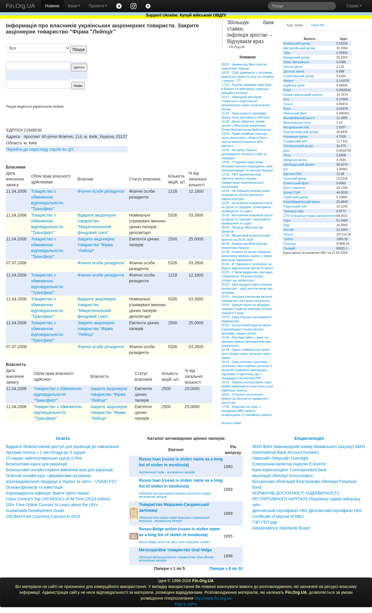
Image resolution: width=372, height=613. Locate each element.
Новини (52, 5)
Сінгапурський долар (298, 146)
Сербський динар (295, 197)
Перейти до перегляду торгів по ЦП (39, 149)
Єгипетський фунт (296, 183)
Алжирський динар (296, 43)
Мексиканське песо (297, 122)
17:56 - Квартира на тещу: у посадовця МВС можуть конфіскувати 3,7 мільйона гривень (246, 411)
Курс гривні (295, 25)
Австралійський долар (299, 48)
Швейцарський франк (298, 164)
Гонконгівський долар (298, 76)
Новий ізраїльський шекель (303, 94)
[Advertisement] (168, 74)
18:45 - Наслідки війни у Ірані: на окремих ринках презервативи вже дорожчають (246, 341)
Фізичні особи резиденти (101, 191)
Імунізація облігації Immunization (282, 475)
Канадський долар (296, 57)
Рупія (287, 90)
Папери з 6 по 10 (226, 568)
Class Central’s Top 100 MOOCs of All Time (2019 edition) (58, 499)
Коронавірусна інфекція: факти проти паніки (47, 493)
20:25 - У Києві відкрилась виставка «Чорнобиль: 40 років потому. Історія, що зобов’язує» (246, 276)
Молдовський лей (296, 127)
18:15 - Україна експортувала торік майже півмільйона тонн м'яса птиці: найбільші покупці (247, 386)
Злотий (288, 229)
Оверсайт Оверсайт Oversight (280, 458)
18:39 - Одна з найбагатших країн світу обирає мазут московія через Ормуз (246, 353)
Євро (287, 220)
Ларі (286, 225)
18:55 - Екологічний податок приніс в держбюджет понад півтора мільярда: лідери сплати (246, 329)
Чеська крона (292, 66)
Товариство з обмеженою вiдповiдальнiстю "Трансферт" (58, 394)
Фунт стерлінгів (294, 187)
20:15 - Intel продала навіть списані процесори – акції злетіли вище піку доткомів (247, 288)
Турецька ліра (293, 211)
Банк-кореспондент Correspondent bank (289, 469)
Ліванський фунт (295, 113)
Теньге (288, 104)
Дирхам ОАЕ (292, 174)
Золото (288, 234)
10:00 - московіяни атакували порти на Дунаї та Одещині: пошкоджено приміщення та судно (246, 207)
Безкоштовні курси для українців (36, 464)
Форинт (288, 80)
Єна (286, 99)
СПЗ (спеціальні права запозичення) (309, 215)
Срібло (288, 239)
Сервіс (354, 5)
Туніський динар (295, 178)
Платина (289, 243)
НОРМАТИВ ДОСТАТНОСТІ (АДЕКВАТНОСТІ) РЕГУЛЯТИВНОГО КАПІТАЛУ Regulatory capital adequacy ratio (306, 499)
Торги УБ (317, 25)
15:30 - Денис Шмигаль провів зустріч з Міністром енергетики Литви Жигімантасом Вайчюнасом (245, 125)
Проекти (98, 5)
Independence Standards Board (281, 528)
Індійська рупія (294, 85)
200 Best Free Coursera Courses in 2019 (43, 516)
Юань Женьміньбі (296, 62)
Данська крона (293, 71)
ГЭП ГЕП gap (264, 522)
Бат (286, 169)
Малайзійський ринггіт (299, 118)
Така (286, 52)
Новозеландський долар (300, 132)
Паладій (289, 248)
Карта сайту (186, 604)
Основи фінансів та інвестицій (34, 487)
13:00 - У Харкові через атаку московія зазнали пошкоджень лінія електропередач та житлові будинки (247, 166)
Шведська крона (295, 160)
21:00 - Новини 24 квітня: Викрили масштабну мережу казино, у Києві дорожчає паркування (246, 256)
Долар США (291, 192)
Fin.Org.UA (20, 6)
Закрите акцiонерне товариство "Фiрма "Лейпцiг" (96, 245)
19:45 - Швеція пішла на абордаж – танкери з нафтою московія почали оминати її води (246, 309)
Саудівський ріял (295, 141)
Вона (287, 108)
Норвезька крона (295, 136)
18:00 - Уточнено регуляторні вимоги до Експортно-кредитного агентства (244, 398)
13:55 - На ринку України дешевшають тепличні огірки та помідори (244, 154)
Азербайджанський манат (301, 201)
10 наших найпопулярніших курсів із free (44, 458)
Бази (74, 5)
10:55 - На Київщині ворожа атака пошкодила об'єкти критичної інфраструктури (245, 195)
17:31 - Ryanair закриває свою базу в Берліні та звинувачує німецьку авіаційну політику (246, 89)
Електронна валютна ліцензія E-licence (289, 464)
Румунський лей (294, 206)
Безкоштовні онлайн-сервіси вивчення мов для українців (59, 469)
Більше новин (231, 423)
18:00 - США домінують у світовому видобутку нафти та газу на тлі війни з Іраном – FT (247, 76)
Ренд (287, 155)
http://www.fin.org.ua (213, 598)
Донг (286, 150)
